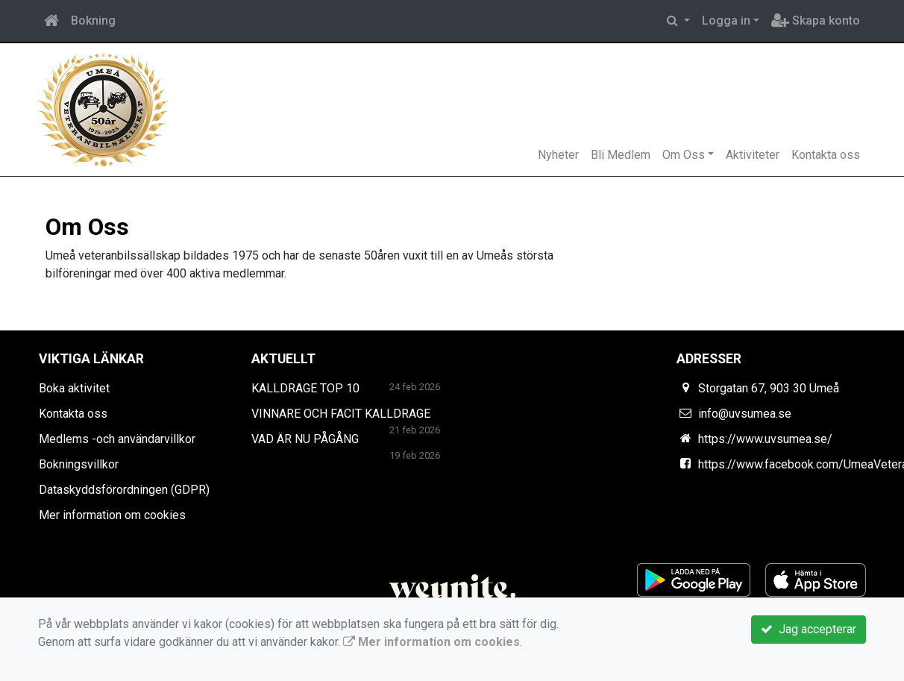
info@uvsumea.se (744, 414)
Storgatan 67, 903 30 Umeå (768, 388)
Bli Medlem (620, 155)
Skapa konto (815, 20)
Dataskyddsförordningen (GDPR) (124, 490)
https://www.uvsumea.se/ (765, 439)
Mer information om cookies (112, 515)
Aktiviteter (752, 155)
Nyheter (558, 155)
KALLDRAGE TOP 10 (305, 388)
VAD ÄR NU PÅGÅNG (305, 439)
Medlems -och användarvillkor (117, 439)
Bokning (93, 20)
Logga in (726, 20)
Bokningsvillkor (79, 464)
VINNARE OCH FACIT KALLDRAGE (340, 414)
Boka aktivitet (74, 388)
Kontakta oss (825, 155)
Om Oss (683, 155)
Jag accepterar (808, 629)
